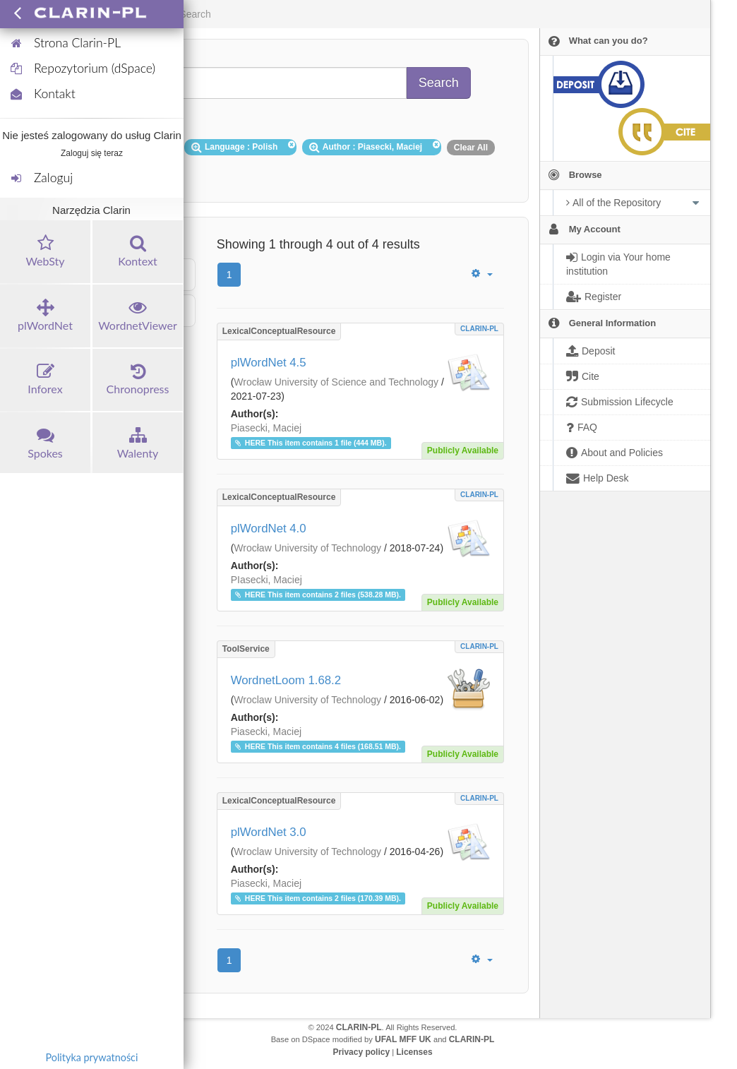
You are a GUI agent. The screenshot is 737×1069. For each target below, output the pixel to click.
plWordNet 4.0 (268, 528)
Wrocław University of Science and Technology (336, 382)
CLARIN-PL (479, 329)
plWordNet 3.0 (268, 832)
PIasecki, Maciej (266, 579)
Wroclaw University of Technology (307, 699)
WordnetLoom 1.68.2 (286, 680)
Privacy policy (361, 1052)
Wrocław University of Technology (307, 548)
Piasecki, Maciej (266, 428)
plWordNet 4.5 (268, 362)
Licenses (414, 1052)
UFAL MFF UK (403, 1039)
